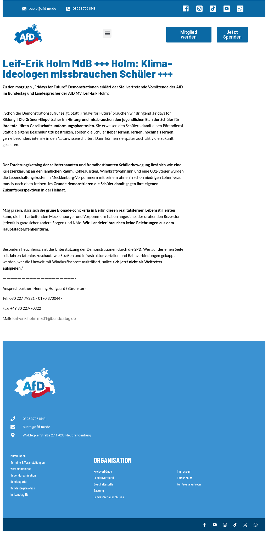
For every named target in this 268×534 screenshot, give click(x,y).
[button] (107, 33)
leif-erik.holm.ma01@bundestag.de (44, 318)
